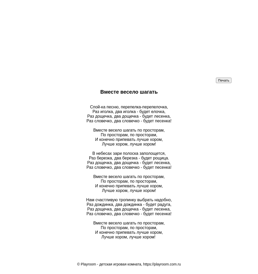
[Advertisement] (129, 36)
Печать (223, 80)
